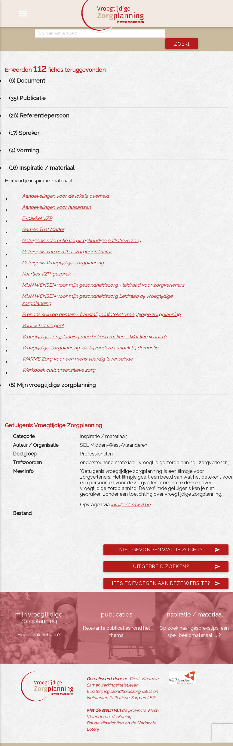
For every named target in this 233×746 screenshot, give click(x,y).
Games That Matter (43, 221)
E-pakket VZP (37, 209)
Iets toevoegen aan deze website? (166, 574)
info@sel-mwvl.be (130, 496)
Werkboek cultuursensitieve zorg (58, 361)
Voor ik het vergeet (43, 317)
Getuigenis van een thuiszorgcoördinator (67, 243)
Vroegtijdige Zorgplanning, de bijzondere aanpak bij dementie (90, 339)
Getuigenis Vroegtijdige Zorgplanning (63, 254)
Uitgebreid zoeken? (176, 558)
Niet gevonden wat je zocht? (169, 541)
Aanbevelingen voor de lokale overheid (65, 187)
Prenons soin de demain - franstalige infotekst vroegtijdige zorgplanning (101, 306)
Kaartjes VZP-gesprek (46, 265)
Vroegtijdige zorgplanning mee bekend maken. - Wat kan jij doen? (94, 328)
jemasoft (174, 740)
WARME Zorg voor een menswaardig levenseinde (77, 350)
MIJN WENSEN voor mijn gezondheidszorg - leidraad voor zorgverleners (103, 276)
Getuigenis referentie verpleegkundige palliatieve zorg (81, 232)
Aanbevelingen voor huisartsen (56, 198)
